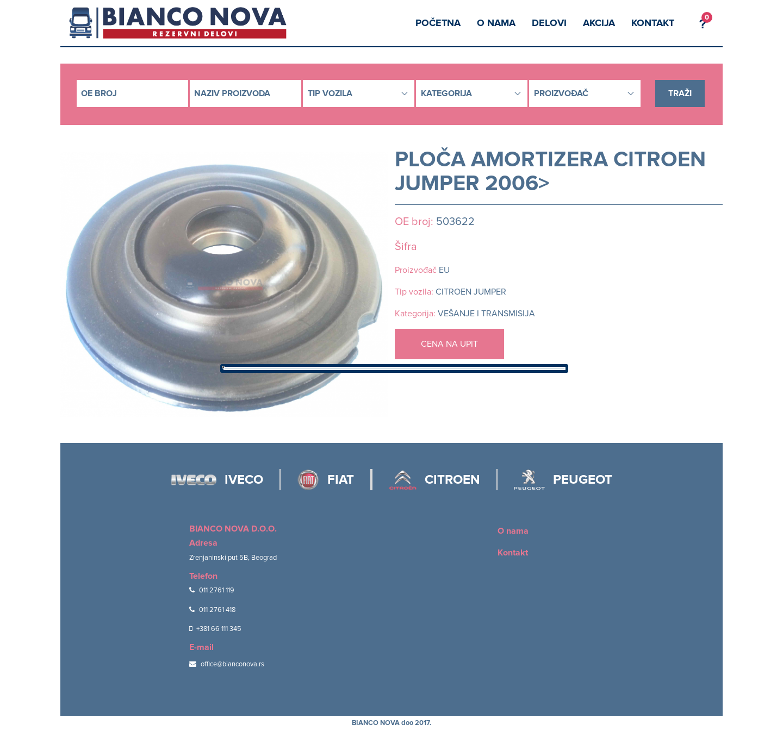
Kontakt (652, 23)
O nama (496, 23)
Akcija (599, 23)
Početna (438, 23)
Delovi (549, 23)
